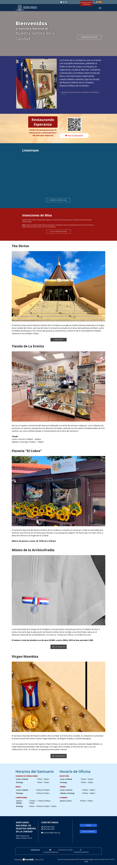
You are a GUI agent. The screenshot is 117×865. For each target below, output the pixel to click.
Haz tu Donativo (74, 135)
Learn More (58, 340)
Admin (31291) (39, 860)
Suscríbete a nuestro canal (58, 200)
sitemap (88, 825)
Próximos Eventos (89, 37)
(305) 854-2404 (48, 827)
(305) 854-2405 (48, 829)
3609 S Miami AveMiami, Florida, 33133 (24, 837)
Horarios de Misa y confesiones (86, 3)
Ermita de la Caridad (66, 850)
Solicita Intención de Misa (58, 232)
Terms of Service (110, 859)
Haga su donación (88, 831)
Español (100, 2)
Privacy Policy (97, 859)
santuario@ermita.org (51, 833)
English (96, 2)
